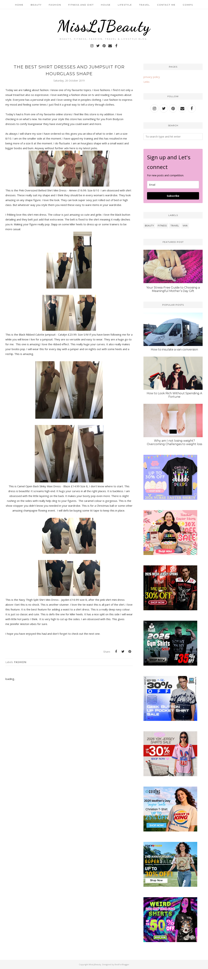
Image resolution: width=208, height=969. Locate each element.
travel (175, 225)
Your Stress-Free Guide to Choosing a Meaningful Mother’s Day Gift (173, 289)
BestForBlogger (122, 964)
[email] (173, 185)
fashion (20, 662)
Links (146, 81)
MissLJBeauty (104, 26)
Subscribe (173, 195)
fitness (162, 225)
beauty (149, 225)
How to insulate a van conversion (174, 349)
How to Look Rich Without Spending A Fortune (174, 395)
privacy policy (151, 77)
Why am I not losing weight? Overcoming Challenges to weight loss (174, 442)
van (185, 225)
